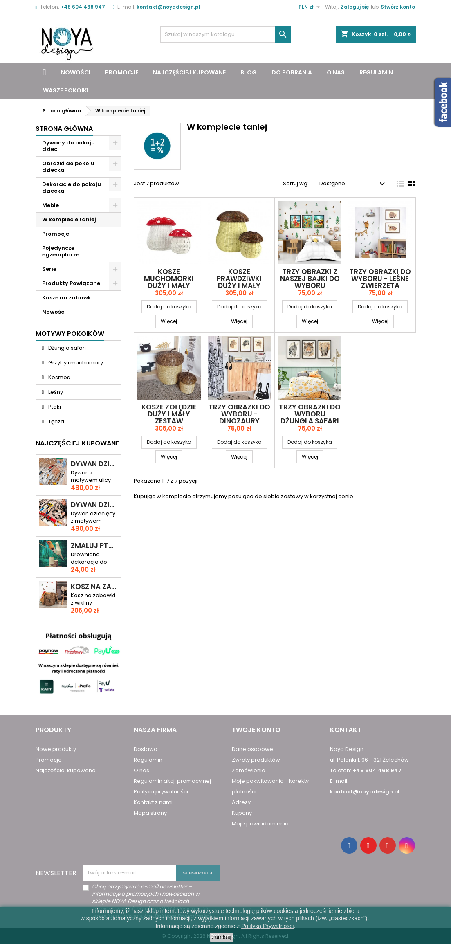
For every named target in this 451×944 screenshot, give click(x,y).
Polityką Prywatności (267, 926)
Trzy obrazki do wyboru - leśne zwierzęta (380, 278)
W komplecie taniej (69, 219)
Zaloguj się (355, 6)
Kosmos (58, 377)
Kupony (242, 813)
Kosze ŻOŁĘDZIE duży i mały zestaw (169, 414)
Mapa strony (150, 813)
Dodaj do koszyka (169, 306)
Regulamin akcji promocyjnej (172, 781)
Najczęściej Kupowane (77, 443)
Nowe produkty (56, 749)
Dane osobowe (252, 749)
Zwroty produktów (256, 760)
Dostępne (353, 184)
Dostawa (145, 749)
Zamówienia (248, 770)
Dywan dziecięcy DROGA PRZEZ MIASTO (94, 464)
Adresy (241, 802)
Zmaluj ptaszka (94, 545)
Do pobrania (291, 72)
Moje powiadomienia (260, 823)
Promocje (121, 72)
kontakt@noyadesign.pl (168, 6)
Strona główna (64, 128)
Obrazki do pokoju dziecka (68, 167)
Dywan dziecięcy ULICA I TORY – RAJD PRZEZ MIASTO (94, 504)
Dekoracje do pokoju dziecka (71, 187)
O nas (336, 72)
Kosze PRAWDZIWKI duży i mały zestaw (239, 282)
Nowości (75, 72)
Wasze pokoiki (65, 90)
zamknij (221, 937)
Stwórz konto (398, 6)
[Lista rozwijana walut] (310, 7)
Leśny (55, 392)
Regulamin (376, 72)
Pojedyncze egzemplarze (60, 251)
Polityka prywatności (161, 792)
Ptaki (54, 407)
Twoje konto (256, 730)
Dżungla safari (66, 348)
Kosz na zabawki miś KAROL (94, 586)
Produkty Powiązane (71, 283)
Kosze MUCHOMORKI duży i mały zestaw (169, 282)
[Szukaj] (225, 34)
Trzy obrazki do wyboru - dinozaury (239, 414)
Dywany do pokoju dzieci (68, 146)
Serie (49, 269)
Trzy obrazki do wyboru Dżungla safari (310, 414)
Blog (248, 72)
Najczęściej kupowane (189, 72)
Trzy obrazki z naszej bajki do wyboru (310, 278)
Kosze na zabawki (67, 297)
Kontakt (345, 730)
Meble (50, 205)
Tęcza (55, 421)
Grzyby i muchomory (75, 362)
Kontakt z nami (153, 802)
